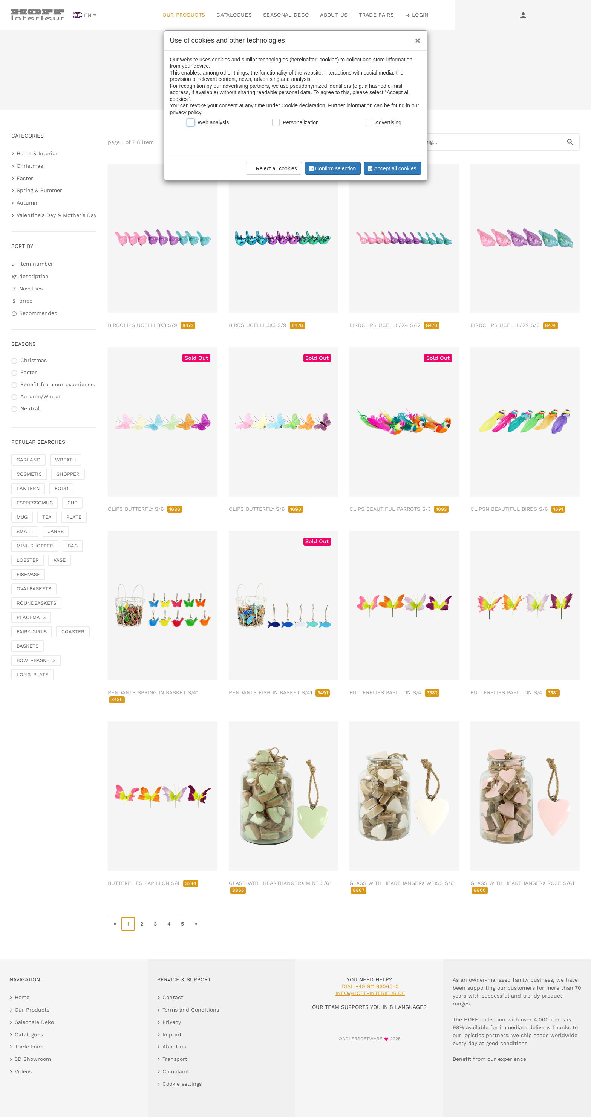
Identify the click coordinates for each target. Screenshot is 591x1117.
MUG (22, 517)
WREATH (65, 460)
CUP (72, 503)
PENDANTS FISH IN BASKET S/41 (279, 692)
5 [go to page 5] (182, 924)
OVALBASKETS (34, 588)
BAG (73, 546)
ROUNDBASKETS (36, 603)
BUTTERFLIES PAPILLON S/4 (394, 692)
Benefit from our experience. (57, 384)
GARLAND (28, 460)
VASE (60, 560)
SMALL (25, 531)
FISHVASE (28, 574)
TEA (47, 517)
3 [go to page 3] (155, 924)
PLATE (73, 517)
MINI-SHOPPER (35, 546)
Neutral (30, 408)
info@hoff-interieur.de (370, 993)
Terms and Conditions (190, 1010)
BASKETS (27, 646)
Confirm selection (332, 168)
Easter (25, 178)
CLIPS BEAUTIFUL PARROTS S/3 (399, 509)
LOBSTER (28, 560)
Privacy (171, 1022)
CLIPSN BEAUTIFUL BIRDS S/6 (517, 509)
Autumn (27, 203)
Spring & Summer (39, 190)
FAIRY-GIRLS (32, 631)
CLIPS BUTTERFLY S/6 (145, 509)
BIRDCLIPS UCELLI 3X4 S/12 (394, 325)
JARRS (56, 531)
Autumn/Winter (40, 396)
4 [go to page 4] (169, 924)
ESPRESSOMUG (35, 503)
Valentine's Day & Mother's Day (56, 215)
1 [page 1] (128, 924)
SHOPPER (68, 474)
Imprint (172, 1034)
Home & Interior (37, 153)
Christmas (30, 166)
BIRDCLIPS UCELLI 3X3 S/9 (151, 325)
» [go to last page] (196, 924)
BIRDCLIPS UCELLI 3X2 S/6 (514, 325)
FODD (61, 488)
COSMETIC (29, 474)
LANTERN (28, 488)
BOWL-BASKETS (36, 660)
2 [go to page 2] (141, 924)
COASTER (72, 631)
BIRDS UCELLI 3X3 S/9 (267, 325)
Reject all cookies (272, 168)
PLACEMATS (31, 617)
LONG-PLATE (32, 674)
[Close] (416, 38)
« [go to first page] (114, 924)
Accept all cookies (391, 168)
